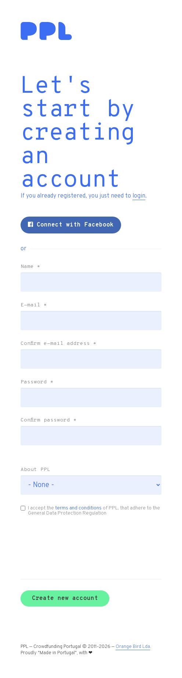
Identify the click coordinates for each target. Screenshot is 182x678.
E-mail (34, 305)
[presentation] (60, 537)
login (138, 196)
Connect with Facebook (71, 225)
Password (37, 382)
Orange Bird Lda (133, 647)
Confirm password (49, 420)
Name (30, 266)
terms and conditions (78, 508)
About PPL (35, 469)
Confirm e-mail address (59, 343)
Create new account (65, 598)
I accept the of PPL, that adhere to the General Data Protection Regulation (90, 511)
